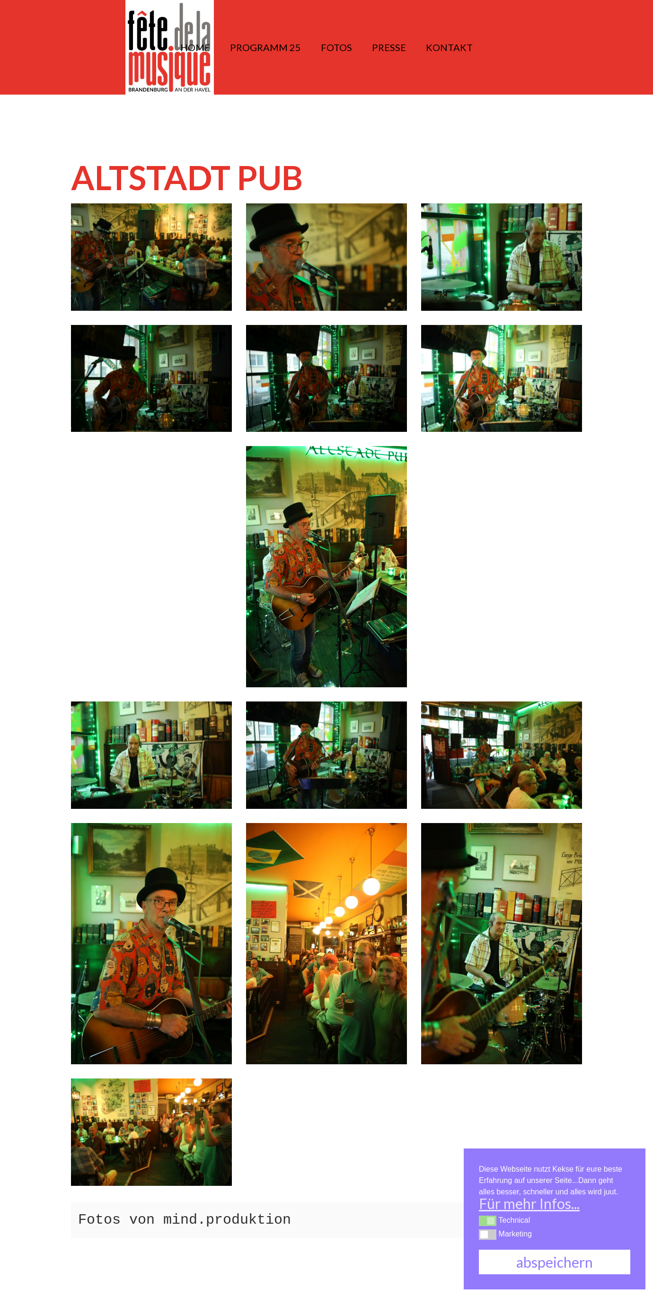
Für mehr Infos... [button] (529, 1203)
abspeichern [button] (554, 1262)
